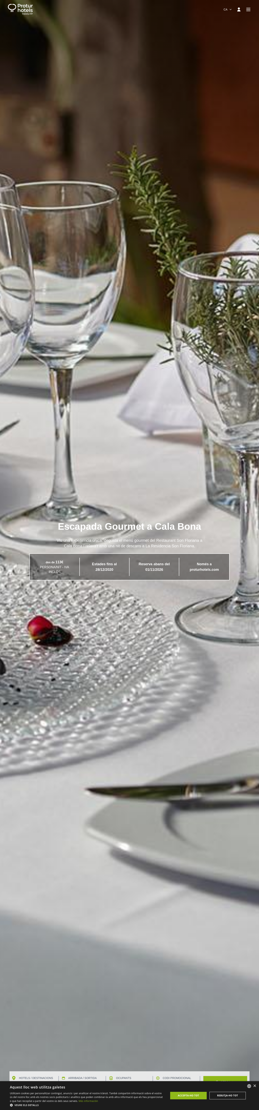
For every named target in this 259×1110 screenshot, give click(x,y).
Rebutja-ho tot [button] (227, 1095)
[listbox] (249, 1086)
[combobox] (228, 9)
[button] (87, 1105)
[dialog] (129, 1095)
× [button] (254, 1086)
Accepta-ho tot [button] (188, 1095)
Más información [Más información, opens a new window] (88, 1101)
